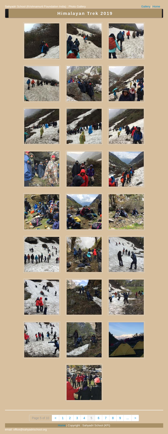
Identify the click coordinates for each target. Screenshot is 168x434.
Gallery (145, 6)
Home (156, 6)
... (127, 418)
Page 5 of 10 (40, 418)
